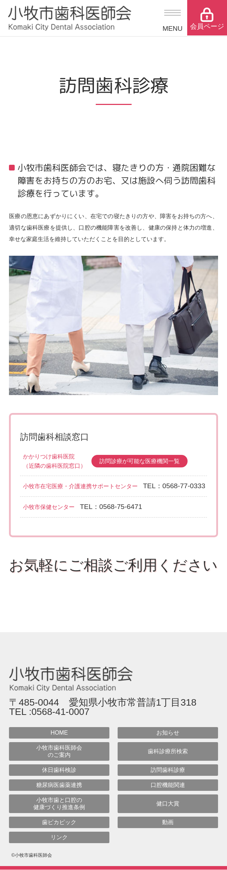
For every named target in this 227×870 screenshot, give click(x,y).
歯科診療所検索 (168, 752)
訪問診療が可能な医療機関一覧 (139, 461)
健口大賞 (167, 804)
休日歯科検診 (59, 771)
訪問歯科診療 (168, 771)
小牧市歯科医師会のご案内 (59, 752)
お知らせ (167, 733)
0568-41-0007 (61, 712)
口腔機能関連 (168, 786)
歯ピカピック (59, 823)
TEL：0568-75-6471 (111, 506)
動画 (168, 823)
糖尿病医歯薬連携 (59, 786)
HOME (59, 733)
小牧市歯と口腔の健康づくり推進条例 (59, 804)
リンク (59, 838)
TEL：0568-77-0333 (174, 486)
